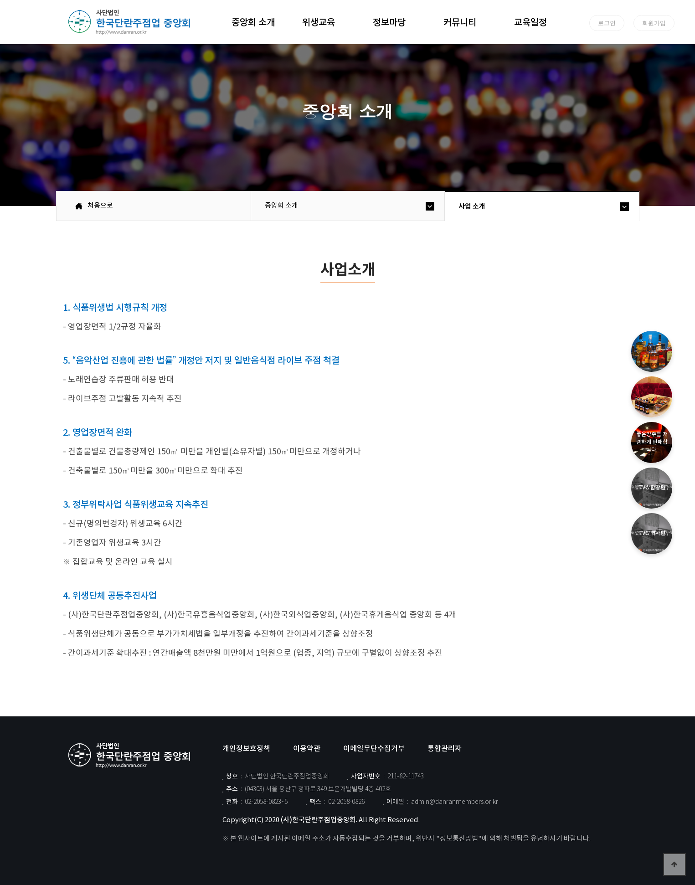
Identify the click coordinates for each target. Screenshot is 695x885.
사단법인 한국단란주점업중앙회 (131, 755)
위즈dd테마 (131, 22)
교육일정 (530, 21)
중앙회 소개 (253, 21)
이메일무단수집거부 (374, 749)
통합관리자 (444, 749)
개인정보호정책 (246, 749)
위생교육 (318, 21)
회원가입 (654, 23)
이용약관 (306, 749)
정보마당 (389, 21)
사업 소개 (471, 206)
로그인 (607, 23)
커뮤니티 (459, 21)
